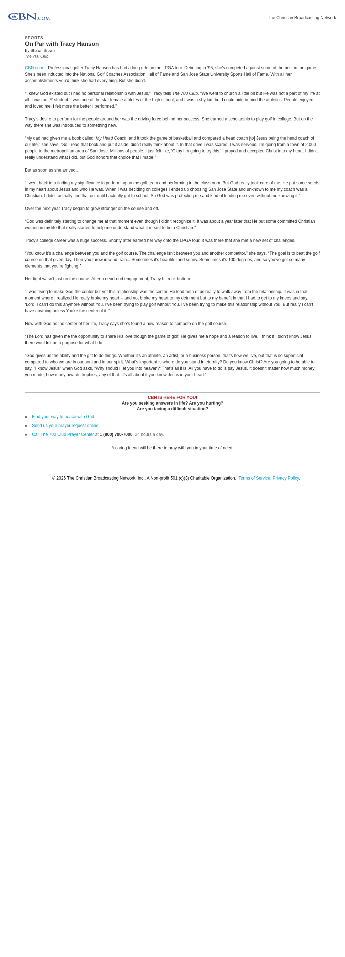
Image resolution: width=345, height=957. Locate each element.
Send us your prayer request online (65, 425)
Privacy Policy (285, 478)
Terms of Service (254, 478)
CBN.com (34, 67)
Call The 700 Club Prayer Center (63, 434)
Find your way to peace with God (63, 416)
